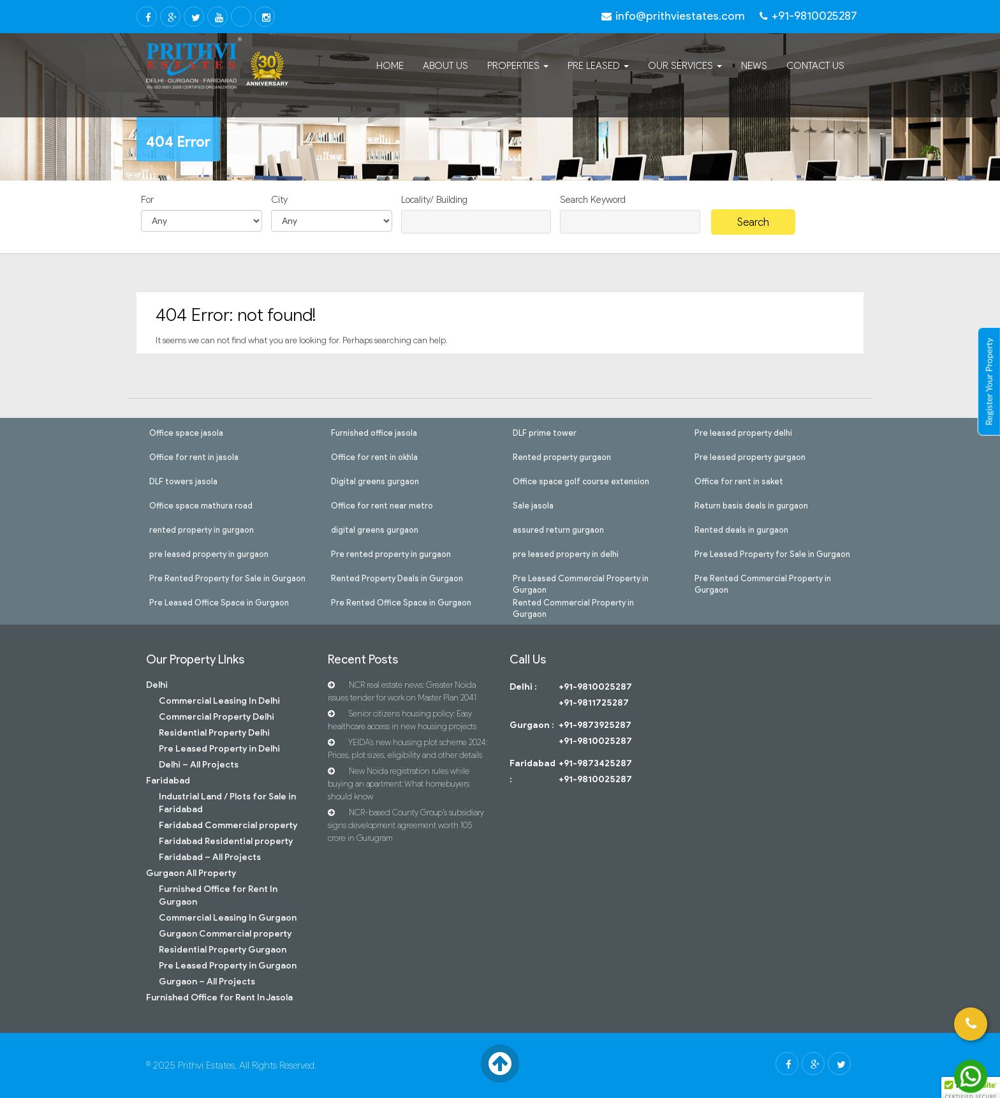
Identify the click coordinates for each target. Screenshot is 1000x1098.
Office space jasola (186, 432)
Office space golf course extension (581, 480)
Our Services (685, 65)
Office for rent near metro (382, 504)
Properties (517, 65)
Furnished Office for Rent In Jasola (219, 997)
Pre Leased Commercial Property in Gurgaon (581, 577)
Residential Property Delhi (214, 732)
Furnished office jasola (374, 432)
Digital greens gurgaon (375, 480)
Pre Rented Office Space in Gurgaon (401, 601)
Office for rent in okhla (374, 456)
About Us (445, 65)
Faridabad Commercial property (228, 825)
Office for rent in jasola (194, 456)
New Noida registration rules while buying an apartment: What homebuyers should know (398, 783)
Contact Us (815, 65)
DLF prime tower (545, 432)
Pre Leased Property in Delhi (219, 748)
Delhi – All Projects (199, 764)
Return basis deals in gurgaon (751, 504)
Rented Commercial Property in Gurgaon (573, 601)
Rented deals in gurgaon (741, 529)
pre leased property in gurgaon (208, 553)
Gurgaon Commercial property (225, 933)
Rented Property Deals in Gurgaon (397, 577)
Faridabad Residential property (226, 841)
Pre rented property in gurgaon (391, 553)
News (754, 65)
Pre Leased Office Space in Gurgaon (219, 601)
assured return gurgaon (558, 529)
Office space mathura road (201, 504)
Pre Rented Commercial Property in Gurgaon (763, 577)
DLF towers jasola (183, 480)
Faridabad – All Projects (210, 857)
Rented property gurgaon (562, 456)
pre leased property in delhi (566, 553)
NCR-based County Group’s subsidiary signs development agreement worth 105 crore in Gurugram (406, 825)
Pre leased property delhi (743, 432)
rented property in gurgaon (201, 529)
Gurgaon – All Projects (207, 981)
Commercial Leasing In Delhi (219, 700)
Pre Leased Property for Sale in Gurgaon (772, 553)
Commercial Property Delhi (216, 716)
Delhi (157, 684)
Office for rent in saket (739, 480)
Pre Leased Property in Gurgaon (228, 965)
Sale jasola (533, 504)
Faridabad (168, 780)
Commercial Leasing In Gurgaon (228, 917)
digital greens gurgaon (374, 529)
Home (390, 65)
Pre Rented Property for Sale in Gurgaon (227, 577)
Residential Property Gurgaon (222, 949)
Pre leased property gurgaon (750, 456)
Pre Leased (598, 65)
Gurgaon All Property (191, 873)
